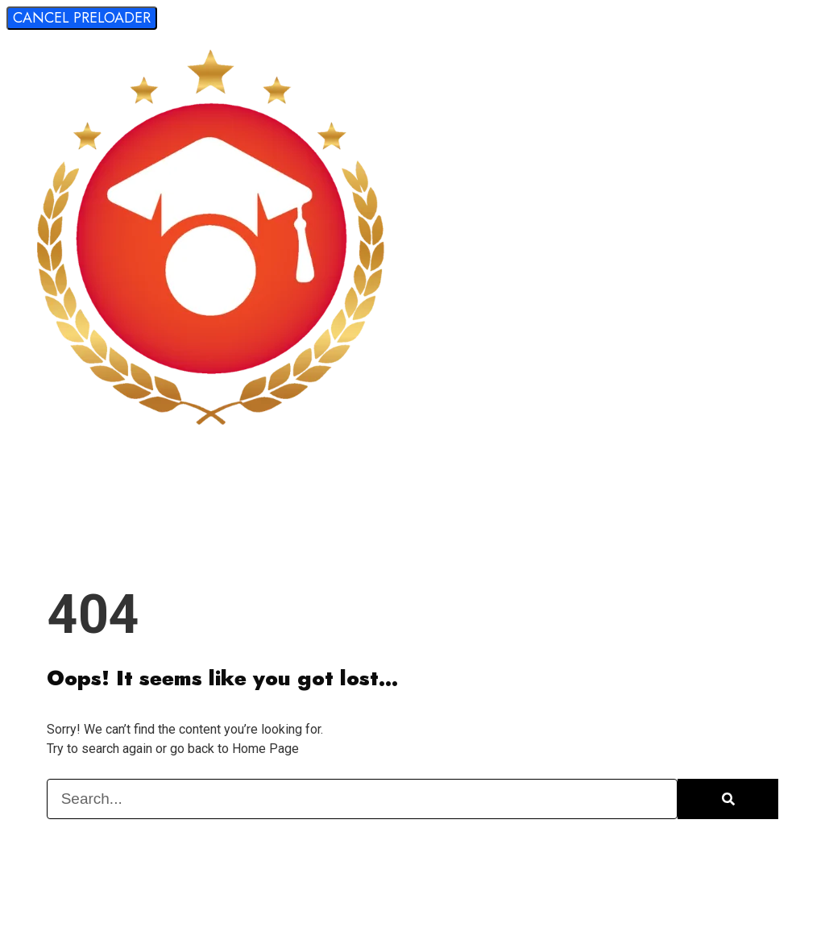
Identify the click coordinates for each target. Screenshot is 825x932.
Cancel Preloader (82, 17)
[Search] (728, 799)
